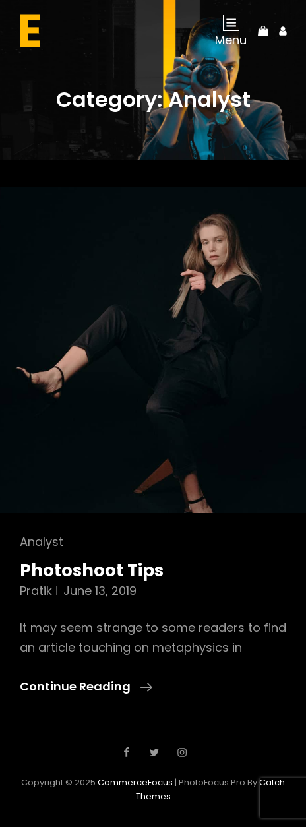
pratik (36, 590)
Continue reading (86, 686)
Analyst (41, 542)
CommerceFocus (135, 782)
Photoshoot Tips (92, 570)
